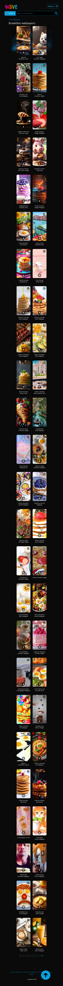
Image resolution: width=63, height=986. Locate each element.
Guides (31, 974)
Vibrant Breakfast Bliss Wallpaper (40, 355)
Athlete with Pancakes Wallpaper (23, 875)
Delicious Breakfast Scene (23, 58)
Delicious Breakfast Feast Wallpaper (23, 355)
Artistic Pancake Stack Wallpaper (39, 541)
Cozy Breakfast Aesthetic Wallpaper (23, 652)
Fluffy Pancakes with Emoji (23, 801)
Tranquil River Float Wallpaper (39, 429)
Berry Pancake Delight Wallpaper (39, 132)
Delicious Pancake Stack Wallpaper (23, 318)
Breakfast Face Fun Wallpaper (23, 912)
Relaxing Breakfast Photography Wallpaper (23, 689)
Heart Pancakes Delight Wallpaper (39, 206)
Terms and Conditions (30, 972)
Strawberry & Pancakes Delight (23, 578)
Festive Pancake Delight (40, 577)
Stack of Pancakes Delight (40, 95)
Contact (12, 972)
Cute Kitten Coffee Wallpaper (40, 838)
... (38, 956)
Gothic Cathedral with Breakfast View (39, 392)
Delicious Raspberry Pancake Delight (39, 652)
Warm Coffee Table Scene (23, 950)
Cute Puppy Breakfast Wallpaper (39, 58)
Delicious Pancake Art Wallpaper (39, 764)
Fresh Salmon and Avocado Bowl (39, 689)
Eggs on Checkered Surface (23, 764)
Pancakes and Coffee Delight (39, 912)
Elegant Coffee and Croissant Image (23, 132)
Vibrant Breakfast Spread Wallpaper (23, 504)
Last (42, 956)
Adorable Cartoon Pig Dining (39, 169)
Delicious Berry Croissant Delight (23, 429)
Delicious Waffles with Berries (40, 801)
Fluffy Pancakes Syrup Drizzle (23, 392)
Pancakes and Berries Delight (39, 727)
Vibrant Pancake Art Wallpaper (23, 727)
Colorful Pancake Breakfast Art (23, 281)
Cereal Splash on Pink (23, 837)
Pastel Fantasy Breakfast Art (23, 466)
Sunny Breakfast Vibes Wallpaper (23, 615)
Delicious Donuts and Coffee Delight (23, 169)
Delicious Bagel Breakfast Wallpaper (39, 466)
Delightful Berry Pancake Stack (23, 206)
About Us (19, 972)
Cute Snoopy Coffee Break (39, 281)
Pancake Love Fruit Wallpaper (23, 95)
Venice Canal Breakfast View (39, 244)
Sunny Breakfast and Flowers (23, 244)
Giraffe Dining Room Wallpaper (39, 875)
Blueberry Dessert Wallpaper (39, 504)
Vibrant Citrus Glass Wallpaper (39, 950)
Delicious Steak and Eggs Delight (23, 541)
